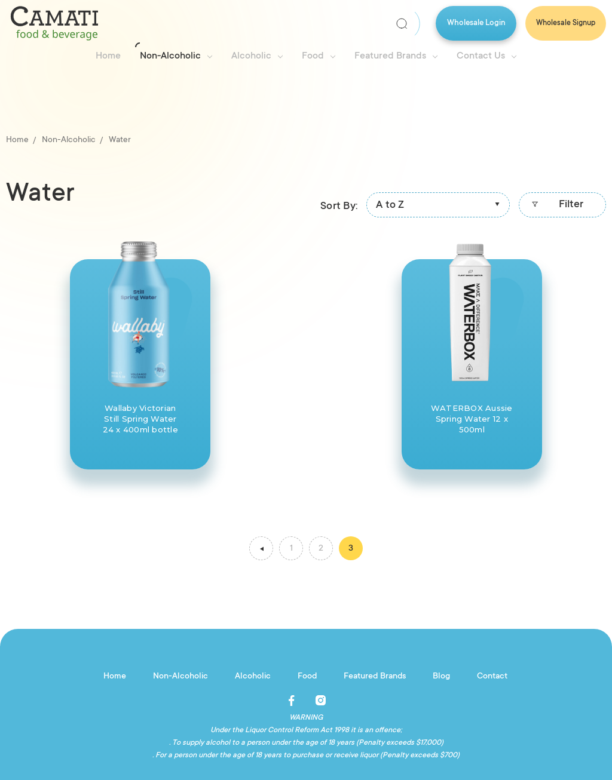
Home (108, 56)
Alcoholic (257, 56)
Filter (555, 206)
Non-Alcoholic (176, 56)
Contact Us (486, 56)
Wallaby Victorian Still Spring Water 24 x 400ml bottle (140, 418)
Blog (441, 676)
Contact (492, 676)
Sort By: (338, 207)
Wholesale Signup (565, 23)
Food (318, 56)
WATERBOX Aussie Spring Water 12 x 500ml (472, 418)
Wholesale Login (476, 23)
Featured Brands (395, 56)
